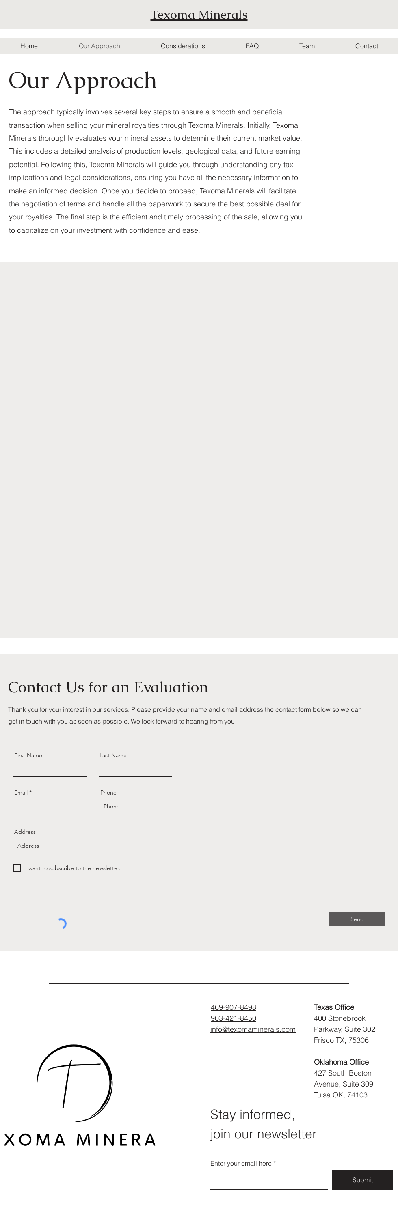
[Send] (357, 919)
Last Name (113, 755)
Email (21, 792)
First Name (28, 755)
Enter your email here (241, 1163)
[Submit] (362, 1180)
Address (25, 832)
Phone (108, 792)
